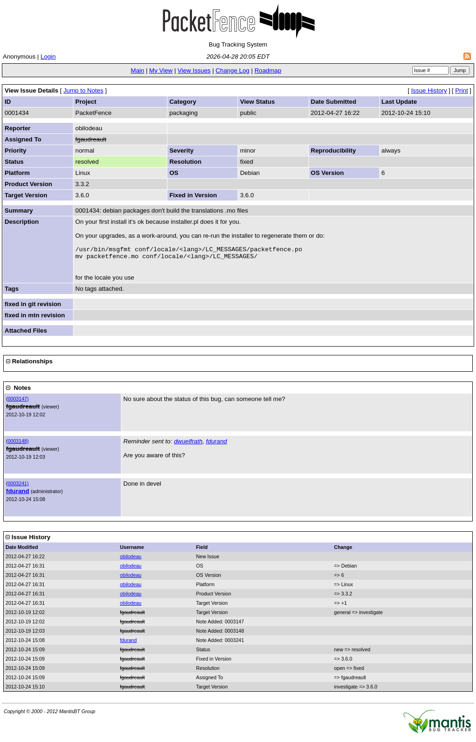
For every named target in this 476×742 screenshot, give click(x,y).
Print (461, 90)
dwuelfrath (188, 444)
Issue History (429, 90)
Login (48, 56)
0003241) (18, 486)
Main (137, 70)
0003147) (18, 401)
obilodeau (130, 559)
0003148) (18, 444)
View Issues (194, 70)
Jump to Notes (83, 90)
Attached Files (26, 333)
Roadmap (267, 70)
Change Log (233, 70)
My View (160, 70)
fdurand (216, 444)
